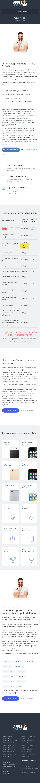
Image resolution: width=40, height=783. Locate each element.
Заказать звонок (20, 20)
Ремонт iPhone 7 (8, 756)
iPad (19, 686)
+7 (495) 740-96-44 (20, 18)
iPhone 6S (21, 671)
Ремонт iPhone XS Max (10, 740)
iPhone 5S (30, 661)
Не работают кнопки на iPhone (28, 464)
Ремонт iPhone (8, 738)
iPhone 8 (20, 681)
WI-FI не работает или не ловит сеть (28, 550)
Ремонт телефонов (9, 764)
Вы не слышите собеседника (27, 507)
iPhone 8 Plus (8, 686)
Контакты (6, 762)
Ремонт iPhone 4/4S (27, 754)
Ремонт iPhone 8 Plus (9, 749)
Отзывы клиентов (12, 150)
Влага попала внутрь (8, 550)
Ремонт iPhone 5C (27, 749)
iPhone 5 (6, 661)
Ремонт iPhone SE (27, 745)
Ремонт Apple (7, 736)
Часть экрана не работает (27, 486)
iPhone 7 (21, 676)
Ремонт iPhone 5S (27, 747)
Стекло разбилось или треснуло (28, 443)
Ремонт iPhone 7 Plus (9, 754)
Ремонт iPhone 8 (8, 752)
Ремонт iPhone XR (8, 745)
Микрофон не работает (8, 507)
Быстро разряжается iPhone (28, 529)
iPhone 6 (18, 666)
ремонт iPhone (22, 122)
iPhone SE (7, 666)
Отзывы (6, 771)
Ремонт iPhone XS (8, 743)
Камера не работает (10, 485)
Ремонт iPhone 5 (26, 752)
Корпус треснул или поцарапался (10, 464)
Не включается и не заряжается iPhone (10, 529)
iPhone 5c (18, 661)
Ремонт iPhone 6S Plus (28, 736)
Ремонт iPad (25, 756)
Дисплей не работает (7, 443)
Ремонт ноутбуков (9, 767)
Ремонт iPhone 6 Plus (28, 740)
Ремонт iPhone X (8, 747)
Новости (6, 773)
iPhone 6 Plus (8, 671)
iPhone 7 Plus (8, 681)
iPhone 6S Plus (8, 676)
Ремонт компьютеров (10, 769)
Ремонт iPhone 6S (27, 738)
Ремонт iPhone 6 (26, 743)
